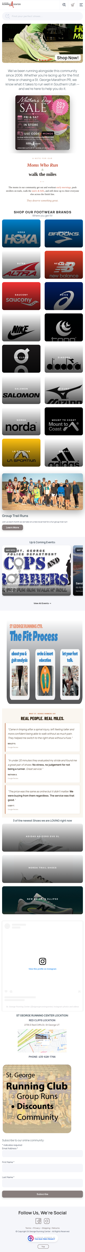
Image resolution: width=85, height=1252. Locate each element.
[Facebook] (38, 1221)
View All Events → (42, 603)
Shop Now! (68, 58)
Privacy (36, 1228)
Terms (28, 1228)
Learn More (12, 527)
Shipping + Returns (51, 1228)
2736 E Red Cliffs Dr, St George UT (42, 1024)
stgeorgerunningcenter (42, 1007)
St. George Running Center (18, 1007)
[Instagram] (47, 1221)
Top (43, 1246)
